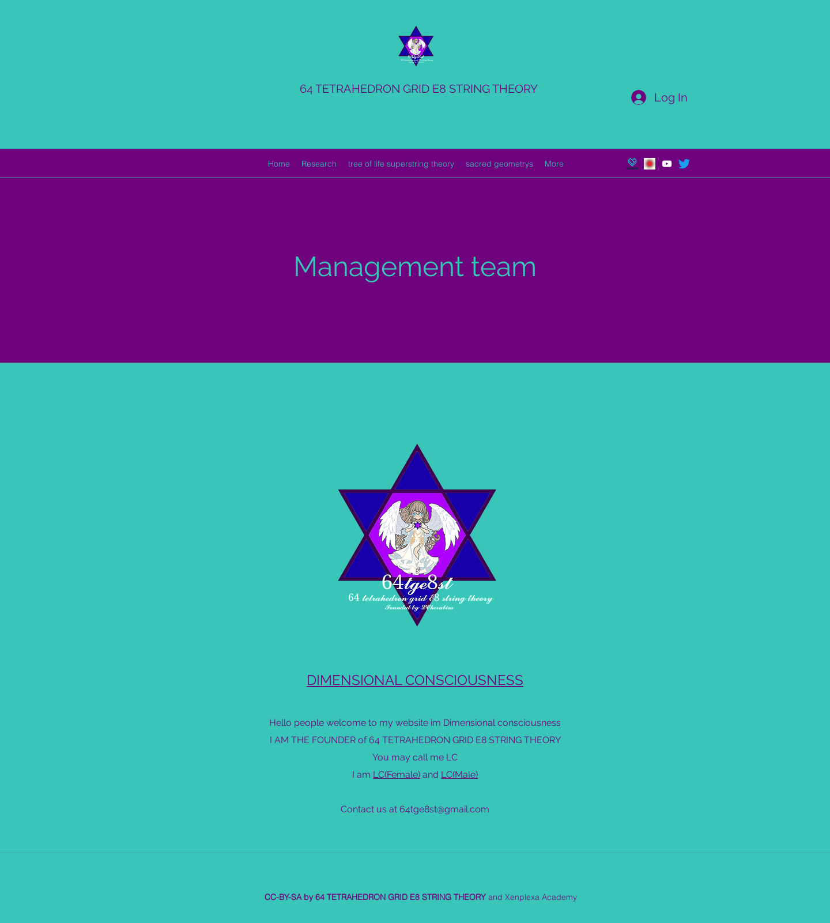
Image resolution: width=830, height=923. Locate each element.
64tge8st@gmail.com (444, 809)
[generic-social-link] (632, 163)
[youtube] (667, 163)
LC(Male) (459, 774)
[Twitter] (684, 163)
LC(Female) (396, 774)
